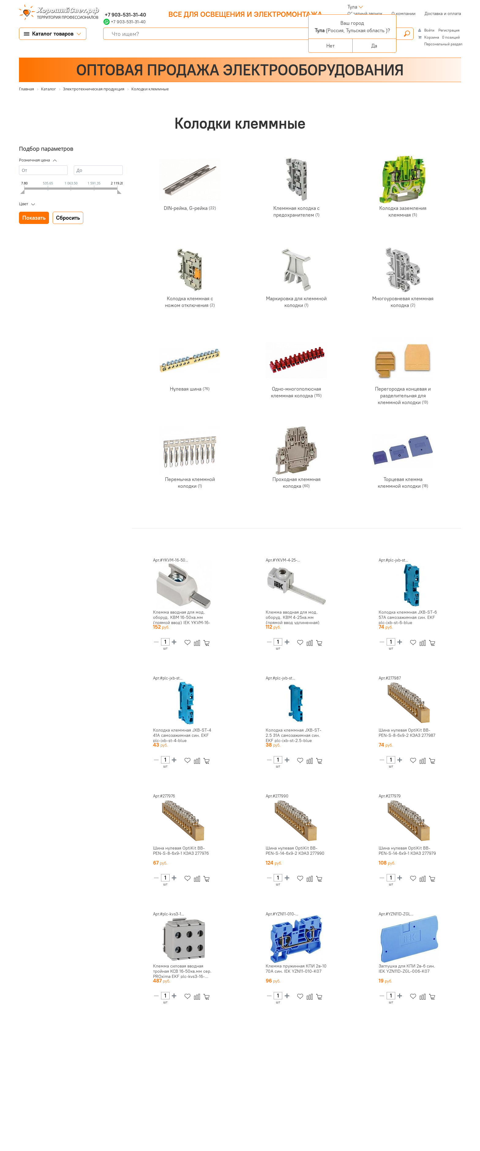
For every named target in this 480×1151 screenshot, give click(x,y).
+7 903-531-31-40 (124, 14)
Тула (352, 7)
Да (374, 46)
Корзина (431, 37)
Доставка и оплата (443, 13)
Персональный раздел (443, 44)
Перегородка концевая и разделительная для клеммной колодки (403, 395)
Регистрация (448, 30)
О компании (403, 13)
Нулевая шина (186, 389)
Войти (429, 30)
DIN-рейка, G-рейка (186, 208)
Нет (330, 46)
